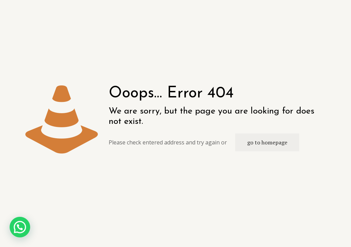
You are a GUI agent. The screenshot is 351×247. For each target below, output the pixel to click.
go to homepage (267, 142)
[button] (20, 227)
